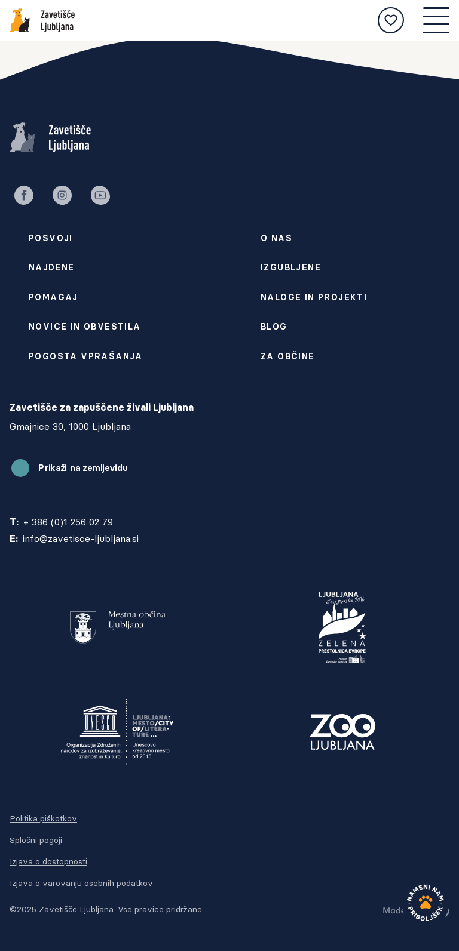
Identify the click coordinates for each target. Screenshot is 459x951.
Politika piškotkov (43, 818)
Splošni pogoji (36, 840)
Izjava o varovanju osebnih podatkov (81, 883)
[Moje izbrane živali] (391, 20)
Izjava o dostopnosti (48, 861)
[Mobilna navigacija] (436, 20)
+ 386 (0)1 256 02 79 (68, 522)
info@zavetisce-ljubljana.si (81, 538)
